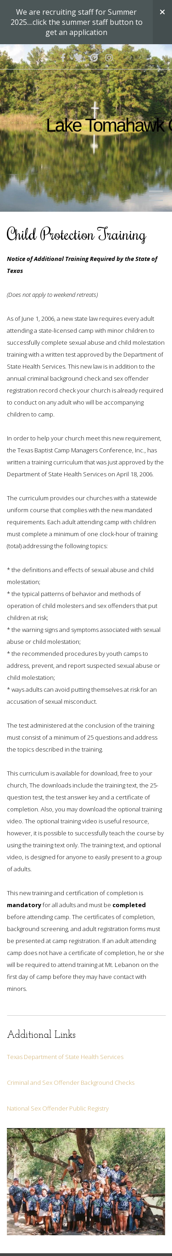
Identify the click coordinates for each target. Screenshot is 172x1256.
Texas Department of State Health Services (65, 1057)
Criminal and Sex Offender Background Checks (70, 1082)
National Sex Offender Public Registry (58, 1108)
